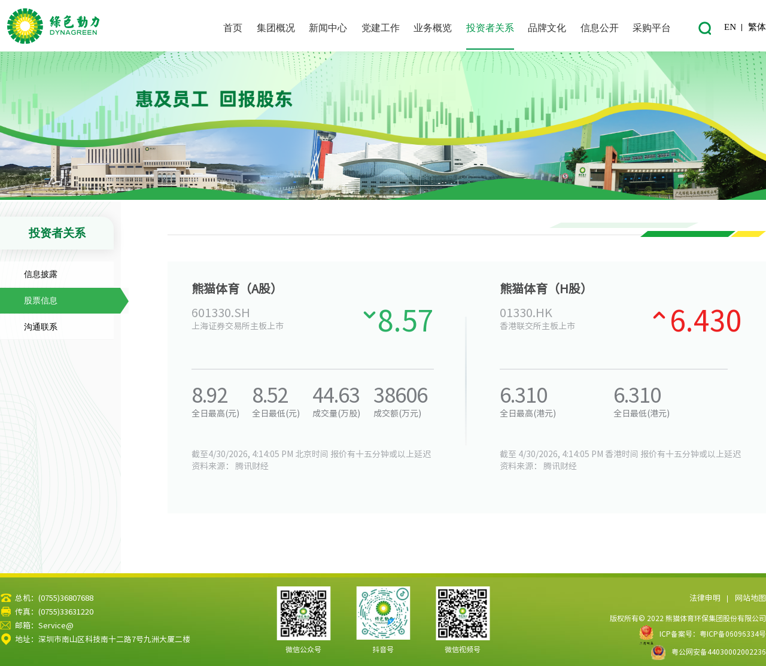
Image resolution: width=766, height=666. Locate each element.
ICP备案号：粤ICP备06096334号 (712, 633)
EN (730, 27)
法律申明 (705, 598)
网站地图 (750, 598)
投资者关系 (57, 233)
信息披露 (40, 274)
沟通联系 (40, 327)
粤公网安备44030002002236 (708, 651)
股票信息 (40, 300)
